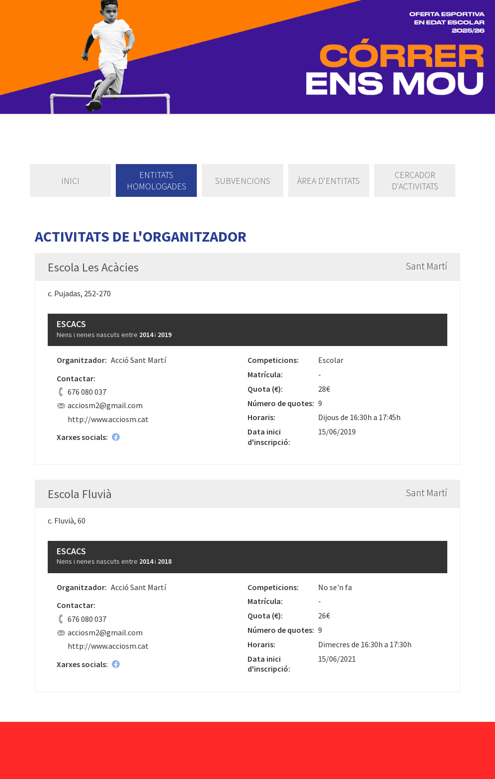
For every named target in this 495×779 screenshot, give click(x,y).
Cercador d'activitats (415, 180)
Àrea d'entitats (328, 180)
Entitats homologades (156, 180)
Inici (70, 180)
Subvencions (242, 180)
